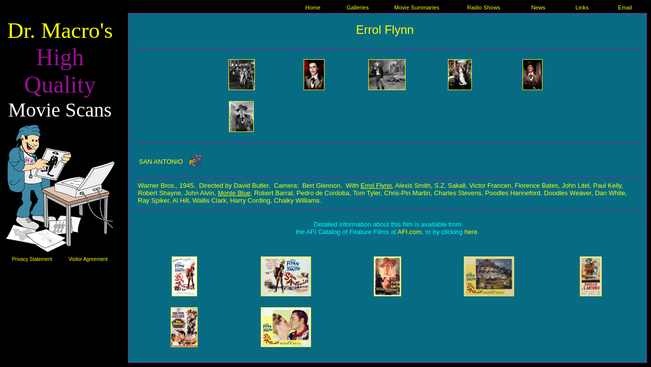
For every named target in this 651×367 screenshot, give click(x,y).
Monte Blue (233, 193)
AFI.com (410, 232)
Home (312, 7)
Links (581, 7)
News (538, 7)
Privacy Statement (32, 259)
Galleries (357, 7)
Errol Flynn (385, 29)
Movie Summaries (416, 7)
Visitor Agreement (88, 259)
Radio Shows (484, 7)
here (470, 232)
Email (625, 7)
